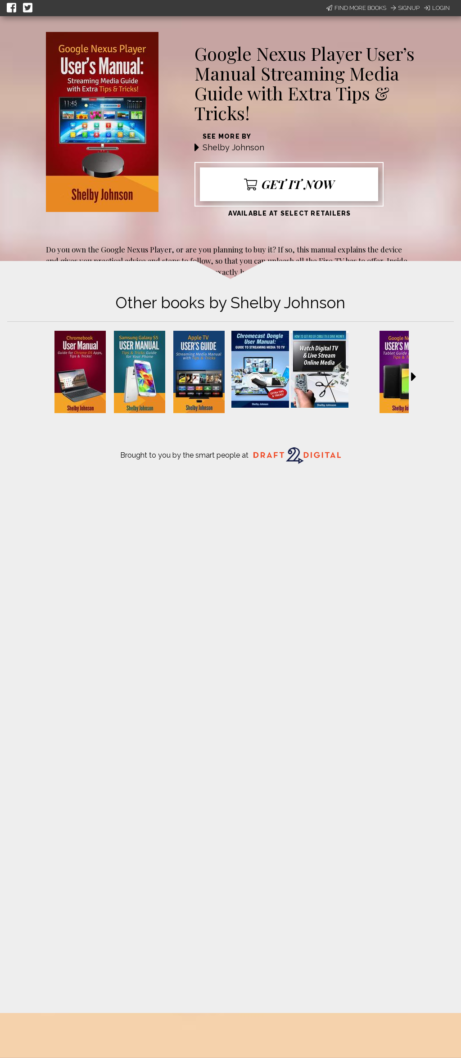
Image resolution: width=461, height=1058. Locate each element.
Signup (405, 8)
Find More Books (356, 8)
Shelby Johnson (233, 147)
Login (437, 8)
